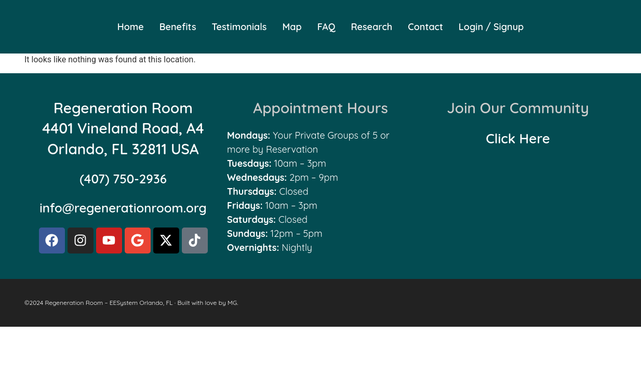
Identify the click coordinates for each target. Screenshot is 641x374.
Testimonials (239, 27)
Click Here (518, 138)
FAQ (326, 27)
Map (291, 27)
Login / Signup (491, 27)
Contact (425, 27)
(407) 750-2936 (123, 178)
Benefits (177, 27)
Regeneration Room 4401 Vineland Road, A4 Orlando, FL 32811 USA (123, 128)
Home (130, 27)
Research (371, 27)
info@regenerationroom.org (123, 208)
